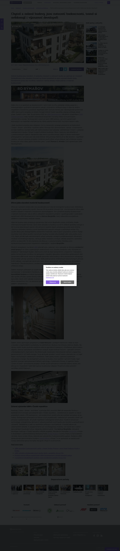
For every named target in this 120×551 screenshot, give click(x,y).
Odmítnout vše (50, 277)
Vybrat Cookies (67, 282)
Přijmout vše (52, 282)
